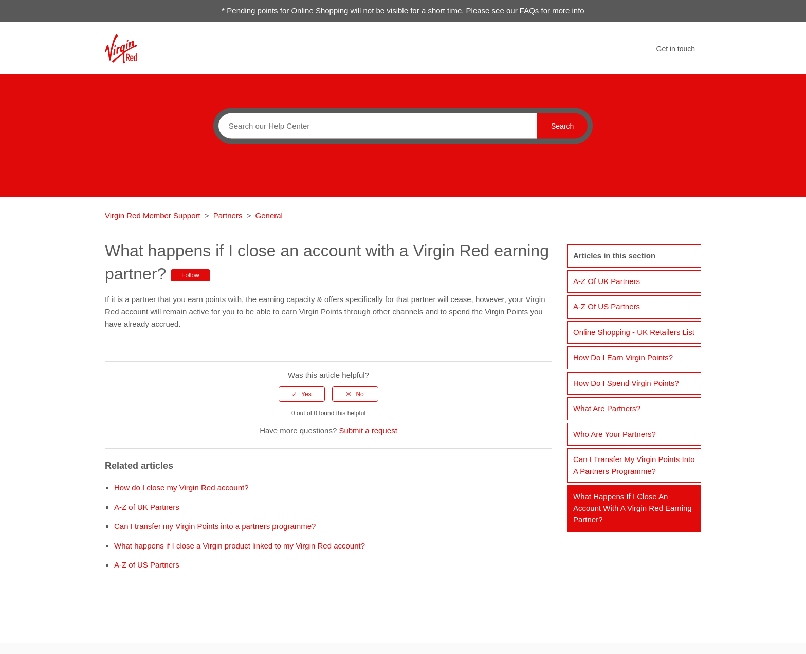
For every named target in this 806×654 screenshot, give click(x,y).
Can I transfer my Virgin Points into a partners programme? (215, 526)
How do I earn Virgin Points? (623, 357)
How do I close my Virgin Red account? (181, 487)
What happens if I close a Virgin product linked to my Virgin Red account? (239, 545)
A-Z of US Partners (146, 564)
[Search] (375, 126)
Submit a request (368, 430)
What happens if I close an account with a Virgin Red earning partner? (632, 508)
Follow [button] (190, 275)
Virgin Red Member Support (154, 215)
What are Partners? (606, 408)
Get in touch (675, 49)
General (269, 215)
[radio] (302, 394)
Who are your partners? (614, 434)
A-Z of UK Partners (146, 507)
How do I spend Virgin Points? (626, 383)
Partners (228, 215)
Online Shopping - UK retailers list (633, 332)
